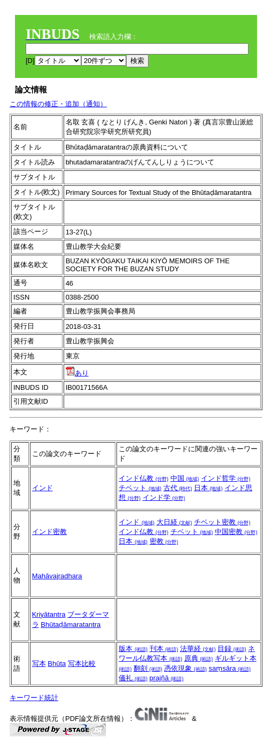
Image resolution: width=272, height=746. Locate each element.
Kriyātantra (49, 614)
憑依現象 (185, 668)
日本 (208, 488)
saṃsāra (229, 668)
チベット (140, 488)
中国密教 (236, 532)
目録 (231, 649)
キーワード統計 (34, 698)
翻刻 (148, 668)
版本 (133, 649)
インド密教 (49, 532)
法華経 (198, 649)
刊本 (164, 649)
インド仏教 (143, 478)
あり (77, 373)
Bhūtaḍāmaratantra (70, 625)
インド (42, 488)
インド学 (164, 497)
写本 (39, 663)
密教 (164, 541)
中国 (184, 478)
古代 (178, 488)
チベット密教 (222, 522)
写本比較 (82, 663)
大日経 (174, 522)
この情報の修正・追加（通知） (58, 104)
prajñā (167, 678)
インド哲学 (226, 478)
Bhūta (57, 663)
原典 (198, 658)
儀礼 (133, 678)
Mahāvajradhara (57, 576)
